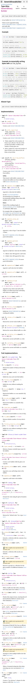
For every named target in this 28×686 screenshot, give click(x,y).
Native (16, 189)
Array (4, 374)
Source (25, 542)
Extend (13, 521)
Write (10, 573)
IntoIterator (9, 535)
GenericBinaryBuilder (12, 2)
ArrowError (17, 286)
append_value (11, 185)
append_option (12, 241)
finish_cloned (12, 307)
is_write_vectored (10, 616)
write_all (7, 631)
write (6, 583)
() (11, 286)
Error (4, 494)
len (5, 365)
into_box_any (8, 407)
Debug (10, 482)
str (23, 446)
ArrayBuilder (13, 357)
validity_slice (12, 334)
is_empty (7, 416)
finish (9, 296)
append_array (11, 280)
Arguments (5, 662)
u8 (3, 319)
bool (19, 416)
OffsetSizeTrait (10, 443)
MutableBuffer (7, 161)
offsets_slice (12, 326)
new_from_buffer (18, 158)
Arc (21, 372)
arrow (2, 4)
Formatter (5, 492)
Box (3, 409)
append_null (11, 265)
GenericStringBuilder (12, 194)
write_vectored (7, 605)
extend (6, 532)
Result (8, 286)
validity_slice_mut (14, 343)
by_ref (6, 673)
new (8, 121)
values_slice (11, 317)
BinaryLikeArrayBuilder (17, 434)
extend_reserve (9, 556)
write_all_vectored (11, 642)
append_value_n (12, 219)
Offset (21, 327)
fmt (5, 490)
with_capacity (12, 130)
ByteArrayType (10, 118)
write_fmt (7, 658)
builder (10, 4)
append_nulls (11, 272)
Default (11, 503)
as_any (6, 389)
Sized (9, 677)
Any (22, 389)
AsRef (13, 187)
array (6, 4)
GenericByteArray (17, 284)
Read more (10, 430)
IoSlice (15, 607)
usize (18, 132)
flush (6, 592)
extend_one (8, 542)
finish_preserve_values (12, 424)
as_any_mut (8, 398)
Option (4, 167)
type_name (7, 446)
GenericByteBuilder (15, 115)
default (6, 510)
